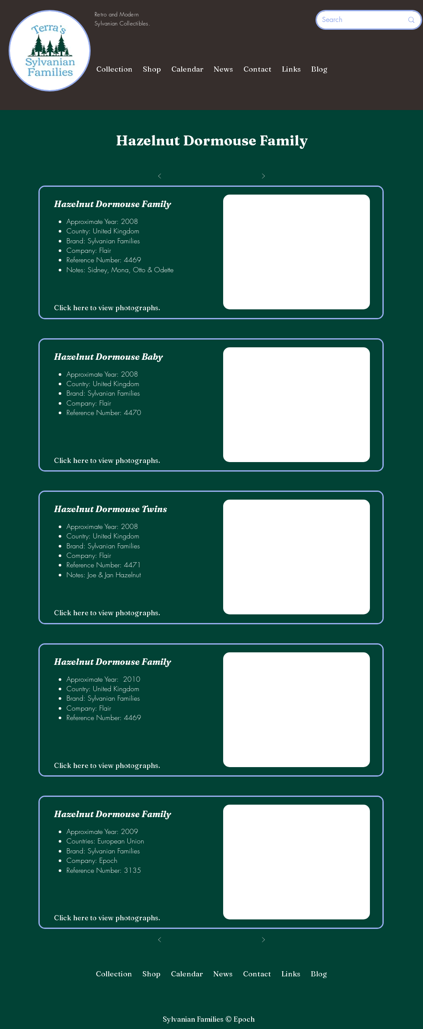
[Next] (263, 939)
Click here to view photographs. (107, 307)
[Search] (356, 19)
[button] (296, 252)
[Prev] (159, 939)
